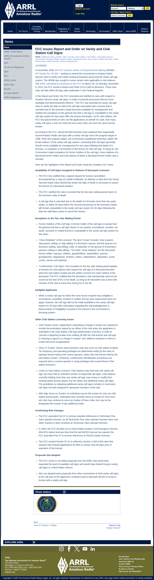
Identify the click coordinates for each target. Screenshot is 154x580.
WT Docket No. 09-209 (46, 73)
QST (6, 63)
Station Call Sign (105, 59)
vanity (62, 61)
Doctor (7, 89)
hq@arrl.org (10, 572)
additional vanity (47, 57)
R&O (83, 87)
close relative (80, 57)
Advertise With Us (126, 561)
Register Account (82, 9)
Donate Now (124, 557)
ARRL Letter (10, 80)
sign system (93, 59)
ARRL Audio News (13, 51)
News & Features (41, 525)
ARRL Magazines (12, 97)
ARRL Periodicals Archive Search (17, 57)
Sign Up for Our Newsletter (130, 571)
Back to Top (114, 525)
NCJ (6, 76)
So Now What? (11, 93)
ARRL (34, 9)
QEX (6, 71)
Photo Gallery (43, 492)
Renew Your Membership (134, 559)
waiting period (71, 61)
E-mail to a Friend (126, 569)
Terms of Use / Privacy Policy (131, 566)
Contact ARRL (125, 564)
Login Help (80, 14)
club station (91, 57)
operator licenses (80, 59)
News (6, 47)
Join (120, 559)
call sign (71, 57)
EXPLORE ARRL (14, 542)
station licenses (53, 61)
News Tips (9, 84)
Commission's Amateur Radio (47, 59)
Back (36, 522)
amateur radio (61, 57)
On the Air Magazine (14, 67)
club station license (105, 57)
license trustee (66, 59)
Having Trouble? (113, 528)
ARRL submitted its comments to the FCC (60, 83)
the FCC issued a (80, 70)
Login (79, 5)
